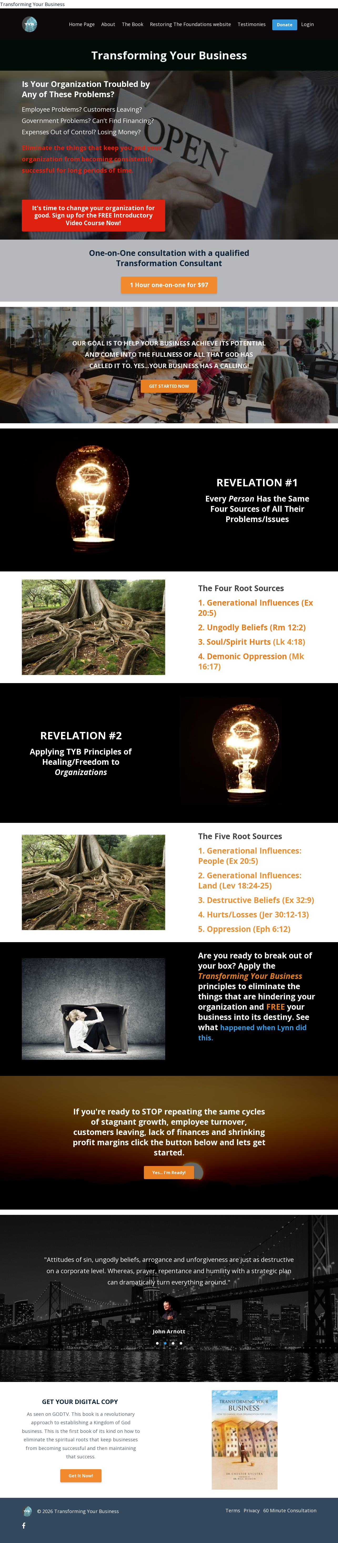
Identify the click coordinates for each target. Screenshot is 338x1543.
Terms (226, 1511)
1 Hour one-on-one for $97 (169, 285)
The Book (132, 24)
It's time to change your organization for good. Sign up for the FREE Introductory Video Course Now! (93, 215)
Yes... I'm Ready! (169, 1172)
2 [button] (165, 1343)
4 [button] (181, 1343)
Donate (284, 25)
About (108, 24)
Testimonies (252, 24)
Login (307, 24)
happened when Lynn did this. (250, 1032)
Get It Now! (81, 1476)
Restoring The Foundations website (190, 24)
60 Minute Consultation (289, 1511)
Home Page (82, 24)
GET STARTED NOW (169, 386)
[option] (169, 1290)
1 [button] (157, 1343)
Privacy (249, 1511)
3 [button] (173, 1343)
